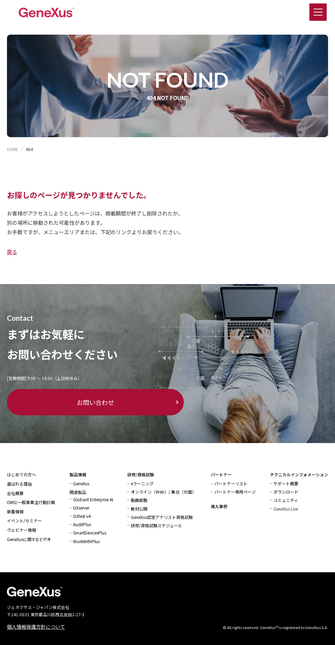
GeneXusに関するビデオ (29, 539)
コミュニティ (285, 500)
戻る (12, 251)
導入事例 (219, 506)
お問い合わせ (48, 402)
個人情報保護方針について (36, 626)
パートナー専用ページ (235, 492)
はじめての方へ (21, 474)
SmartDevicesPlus (89, 533)
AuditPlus (82, 524)
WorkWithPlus (86, 541)
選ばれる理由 (19, 484)
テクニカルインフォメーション (299, 474)
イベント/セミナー (24, 520)
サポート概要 (285, 483)
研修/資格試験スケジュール (156, 525)
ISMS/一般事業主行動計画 (31, 502)
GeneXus (81, 483)
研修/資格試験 (140, 474)
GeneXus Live (285, 509)
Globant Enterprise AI (93, 499)
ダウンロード (285, 492)
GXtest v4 (82, 516)
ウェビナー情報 (21, 530)
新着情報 (15, 511)
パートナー (221, 474)
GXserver (81, 508)
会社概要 (15, 493)
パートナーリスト (230, 483)
